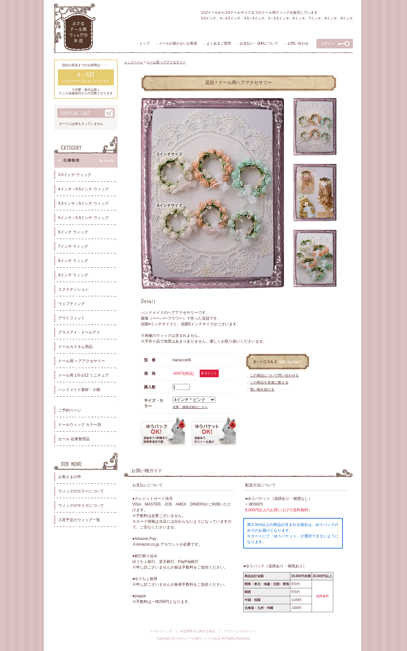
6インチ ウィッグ (73, 232)
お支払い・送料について (259, 43)
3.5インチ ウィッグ (74, 175)
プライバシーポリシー (239, 631)
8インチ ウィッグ (73, 260)
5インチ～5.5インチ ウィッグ (83, 218)
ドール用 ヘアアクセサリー (81, 361)
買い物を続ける (262, 389)
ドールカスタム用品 (75, 346)
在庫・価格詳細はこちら (190, 407)
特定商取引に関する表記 (197, 631)
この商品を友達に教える (269, 382)
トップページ (133, 62)
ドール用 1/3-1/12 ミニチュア (83, 375)
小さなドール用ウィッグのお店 (198, 638)
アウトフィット (71, 318)
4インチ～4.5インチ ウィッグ (83, 189)
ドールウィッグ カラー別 (79, 424)
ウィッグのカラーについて (81, 491)
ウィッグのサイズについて (81, 505)
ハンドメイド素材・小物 (79, 389)
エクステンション (73, 289)
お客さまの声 (69, 477)
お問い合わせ (297, 43)
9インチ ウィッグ (73, 275)
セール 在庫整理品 (74, 439)
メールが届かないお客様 (178, 43)
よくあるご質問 (218, 43)
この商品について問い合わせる (274, 375)
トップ (144, 43)
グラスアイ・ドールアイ (79, 332)
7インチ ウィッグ (73, 246)
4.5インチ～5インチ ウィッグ (83, 203)
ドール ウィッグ (160, 631)
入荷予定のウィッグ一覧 (79, 520)
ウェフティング (71, 303)
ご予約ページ (69, 410)
